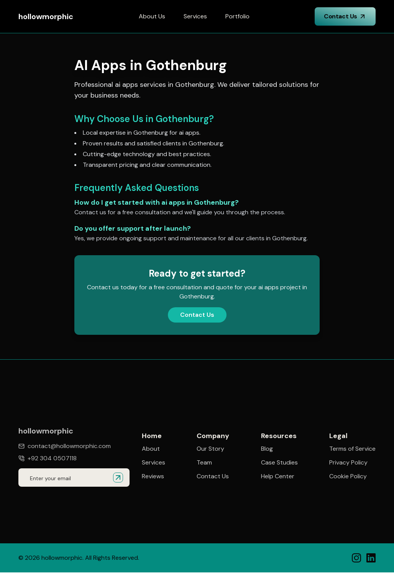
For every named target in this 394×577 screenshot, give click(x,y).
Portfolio (237, 16)
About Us (152, 16)
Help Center (277, 477)
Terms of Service (352, 451)
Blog (267, 449)
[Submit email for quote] (118, 477)
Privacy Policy (348, 464)
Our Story (210, 449)
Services (195, 16)
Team (204, 462)
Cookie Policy (348, 478)
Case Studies (279, 463)
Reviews (153, 476)
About (151, 449)
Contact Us (345, 16)
